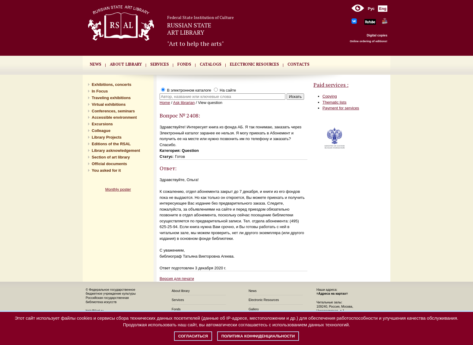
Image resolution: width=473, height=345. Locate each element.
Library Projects (107, 137)
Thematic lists (334, 102)
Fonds (176, 309)
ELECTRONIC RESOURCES (254, 64)
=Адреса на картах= (332, 293)
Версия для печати (177, 278)
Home (165, 102)
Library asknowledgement (116, 150)
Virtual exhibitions (108, 104)
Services (178, 300)
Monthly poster (118, 189)
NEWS (95, 64)
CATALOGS (210, 64)
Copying (329, 96)
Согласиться (193, 336)
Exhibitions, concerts (111, 84)
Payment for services (340, 108)
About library (126, 64)
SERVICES (159, 64)
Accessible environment (114, 117)
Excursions (102, 124)
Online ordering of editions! (368, 41)
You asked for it (106, 170)
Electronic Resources (264, 300)
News (253, 291)
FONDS (184, 64)
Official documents (109, 164)
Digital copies (377, 35)
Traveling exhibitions (111, 98)
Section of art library (111, 157)
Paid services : (330, 84)
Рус (371, 8)
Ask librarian (184, 102)
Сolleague (101, 130)
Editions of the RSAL (111, 144)
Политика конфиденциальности (258, 336)
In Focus (100, 91)
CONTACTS (298, 64)
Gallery (254, 309)
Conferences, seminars (113, 111)
